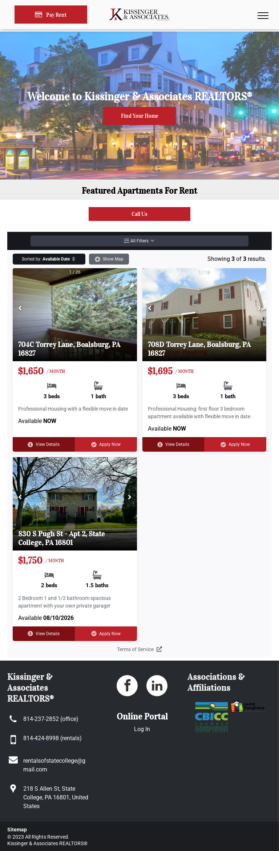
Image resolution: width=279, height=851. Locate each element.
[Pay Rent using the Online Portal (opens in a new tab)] (51, 14)
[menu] (263, 15)
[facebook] (127, 686)
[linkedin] (156, 686)
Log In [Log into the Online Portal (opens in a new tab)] (142, 729)
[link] (139, 214)
